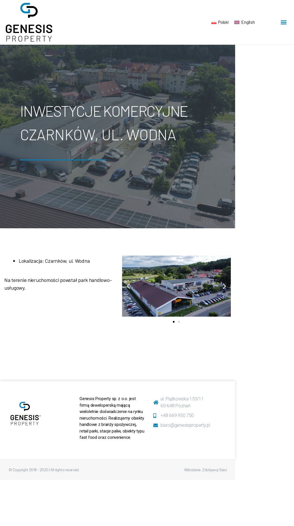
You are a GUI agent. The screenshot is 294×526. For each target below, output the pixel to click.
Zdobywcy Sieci (214, 469)
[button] (283, 22)
